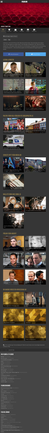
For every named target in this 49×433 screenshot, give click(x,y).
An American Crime (4, 404)
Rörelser (2, 357)
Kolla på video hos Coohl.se (12, 192)
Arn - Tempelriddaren (4, 394)
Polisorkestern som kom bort (5, 388)
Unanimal (2, 358)
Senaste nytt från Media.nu (12, 153)
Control (2, 385)
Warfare (2, 360)
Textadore (2, 427)
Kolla (2, 424)
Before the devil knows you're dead (6, 383)
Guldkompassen (3, 402)
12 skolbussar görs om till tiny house (6, 421)
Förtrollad (2, 390)
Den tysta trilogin (3, 366)
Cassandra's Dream (4, 391)
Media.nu (2, 429)
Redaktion (2, 413)
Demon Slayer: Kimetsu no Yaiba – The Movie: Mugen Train (10, 368)
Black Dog (2, 352)
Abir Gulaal (2, 363)
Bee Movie (2, 396)
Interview (2, 399)
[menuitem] (2, 346)
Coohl (2, 419)
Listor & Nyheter (8, 60)
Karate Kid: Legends (4, 377)
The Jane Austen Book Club (5, 397)
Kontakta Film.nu (3, 411)
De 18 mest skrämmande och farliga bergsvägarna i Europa (10, 422)
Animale (2, 369)
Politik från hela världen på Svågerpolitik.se (18, 115)
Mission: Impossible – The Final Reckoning (7, 374)
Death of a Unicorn (4, 365)
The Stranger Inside (4, 393)
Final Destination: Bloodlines (5, 371)
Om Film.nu (3, 410)
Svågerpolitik (3, 430)
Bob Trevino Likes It (4, 354)
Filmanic (2, 418)
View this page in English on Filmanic (10, 36)
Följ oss (2, 416)
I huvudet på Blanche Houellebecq (6, 355)
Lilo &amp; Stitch (3, 376)
